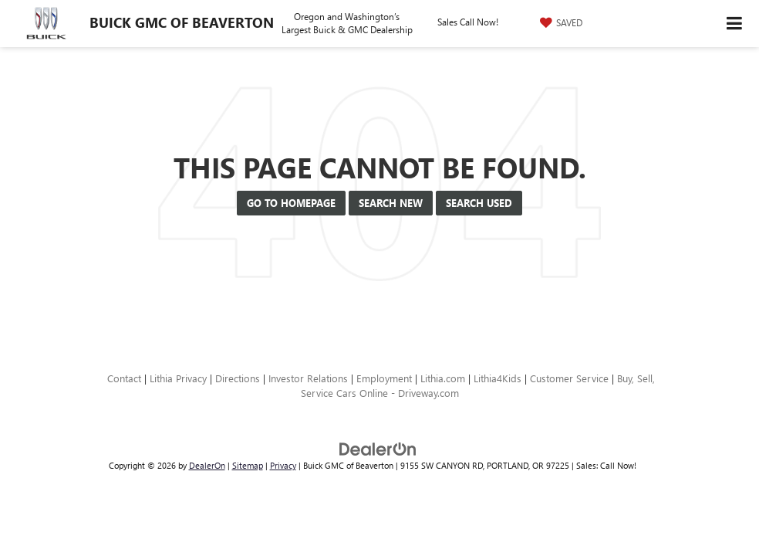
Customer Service (569, 378)
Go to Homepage (291, 202)
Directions (237, 378)
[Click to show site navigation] (734, 23)
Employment (384, 378)
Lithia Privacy (178, 378)
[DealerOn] (378, 448)
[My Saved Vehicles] (559, 22)
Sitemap (247, 465)
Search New (391, 202)
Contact (124, 378)
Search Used (479, 202)
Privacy (283, 465)
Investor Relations (308, 378)
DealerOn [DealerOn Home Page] (207, 465)
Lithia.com (442, 378)
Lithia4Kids (497, 378)
